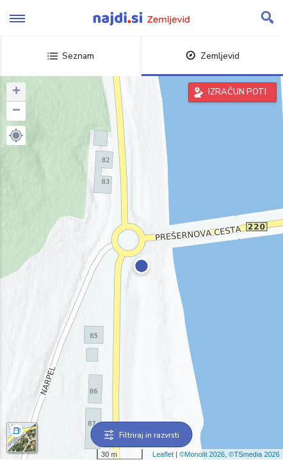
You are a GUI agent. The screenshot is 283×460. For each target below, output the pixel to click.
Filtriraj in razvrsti (141, 435)
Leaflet (163, 454)
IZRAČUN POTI (237, 92)
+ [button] (16, 92)
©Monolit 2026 (202, 454)
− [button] (16, 111)
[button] (16, 135)
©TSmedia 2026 (254, 454)
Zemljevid (212, 56)
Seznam (70, 56)
